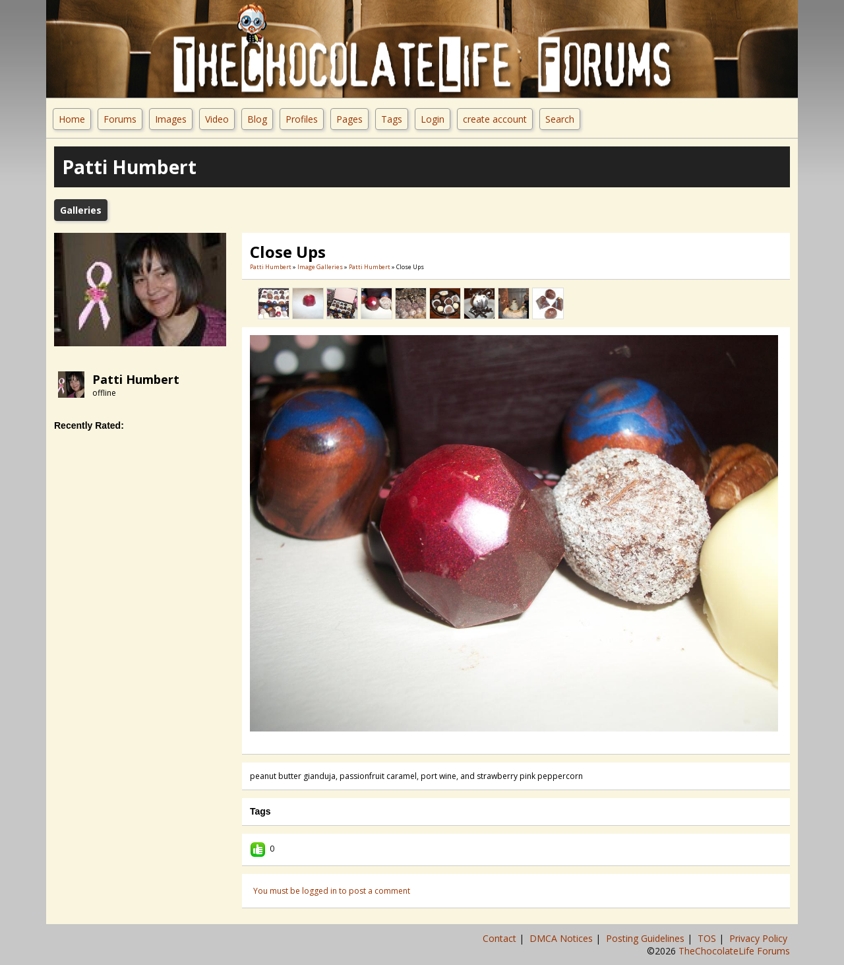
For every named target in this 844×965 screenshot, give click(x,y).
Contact (501, 938)
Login (432, 119)
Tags (391, 119)
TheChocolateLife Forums (734, 951)
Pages (349, 119)
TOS (708, 938)
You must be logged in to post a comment (331, 890)
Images (171, 119)
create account (495, 119)
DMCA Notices (562, 938)
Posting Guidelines (646, 938)
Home (72, 119)
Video (217, 119)
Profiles (302, 119)
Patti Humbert (135, 379)
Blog (257, 119)
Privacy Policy (759, 938)
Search (559, 119)
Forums (120, 119)
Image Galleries (320, 267)
